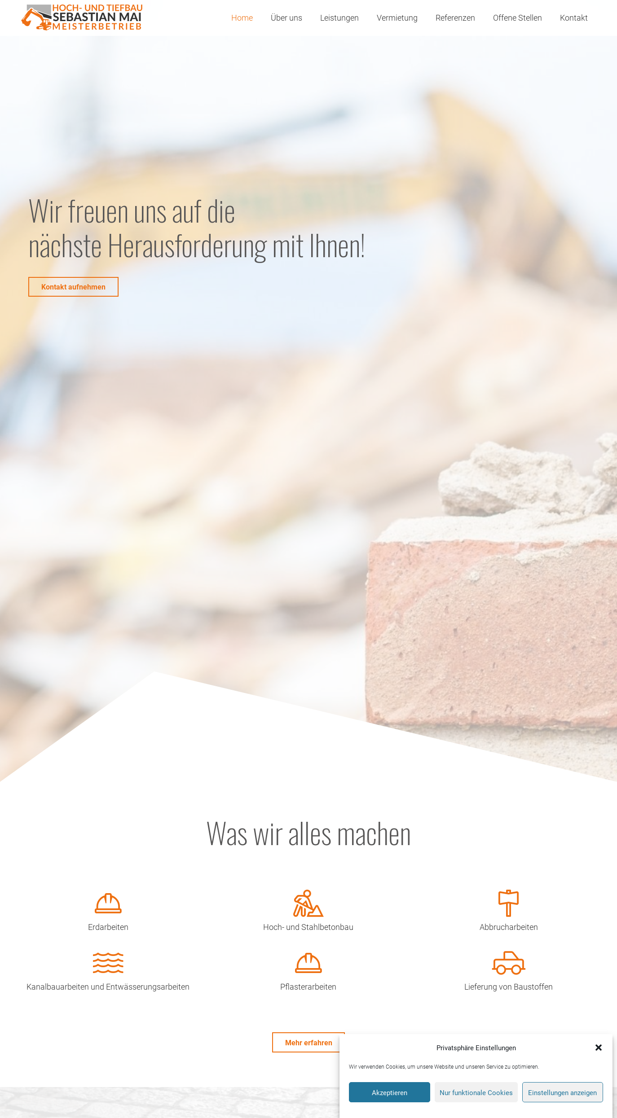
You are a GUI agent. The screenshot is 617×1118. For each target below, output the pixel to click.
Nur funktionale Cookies (476, 1094)
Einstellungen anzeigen (562, 1094)
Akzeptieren (389, 1094)
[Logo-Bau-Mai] (81, 17)
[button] (598, 1049)
